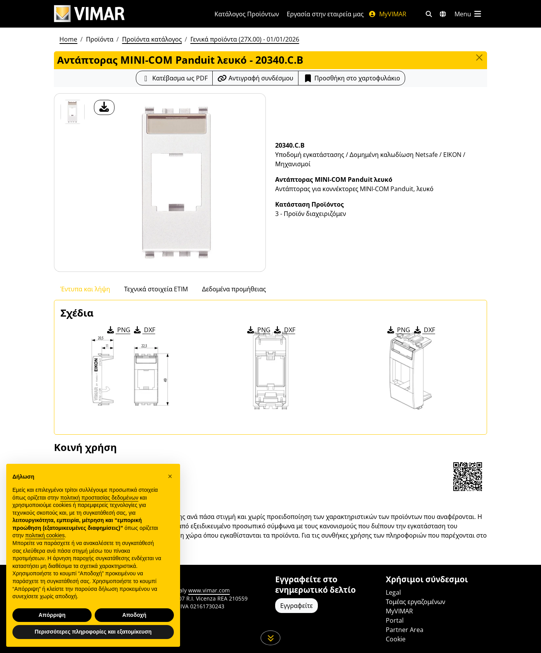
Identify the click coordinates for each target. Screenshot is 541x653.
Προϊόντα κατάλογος (152, 39)
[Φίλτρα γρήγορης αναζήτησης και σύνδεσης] (429, 14)
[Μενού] (468, 14)
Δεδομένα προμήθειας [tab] (234, 289)
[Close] (479, 57)
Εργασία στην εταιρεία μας (325, 14)
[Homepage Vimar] (89, 13)
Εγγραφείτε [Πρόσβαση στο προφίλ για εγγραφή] (296, 605)
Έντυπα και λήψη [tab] (85, 289)
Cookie (396, 639)
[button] (170, 476)
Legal (393, 592)
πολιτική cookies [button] (45, 535)
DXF (144, 330)
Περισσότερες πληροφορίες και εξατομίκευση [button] (93, 632)
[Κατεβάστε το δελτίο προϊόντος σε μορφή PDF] (174, 78)
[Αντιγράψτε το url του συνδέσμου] (255, 78)
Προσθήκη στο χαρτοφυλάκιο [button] (351, 78)
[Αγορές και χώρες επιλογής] (443, 14)
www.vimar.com (209, 590)
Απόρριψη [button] (52, 615)
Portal (395, 620)
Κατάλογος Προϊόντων (247, 14)
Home (68, 39)
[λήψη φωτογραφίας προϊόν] (104, 107)
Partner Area (404, 629)
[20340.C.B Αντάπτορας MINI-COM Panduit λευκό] (73, 112)
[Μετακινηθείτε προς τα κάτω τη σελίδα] (271, 637)
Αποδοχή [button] (134, 615)
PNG (118, 330)
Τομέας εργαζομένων (415, 601)
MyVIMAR (387, 14)
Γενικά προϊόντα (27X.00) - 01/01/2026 (244, 39)
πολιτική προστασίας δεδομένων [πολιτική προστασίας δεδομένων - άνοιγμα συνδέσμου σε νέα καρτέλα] (99, 498)
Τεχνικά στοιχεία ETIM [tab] (156, 289)
